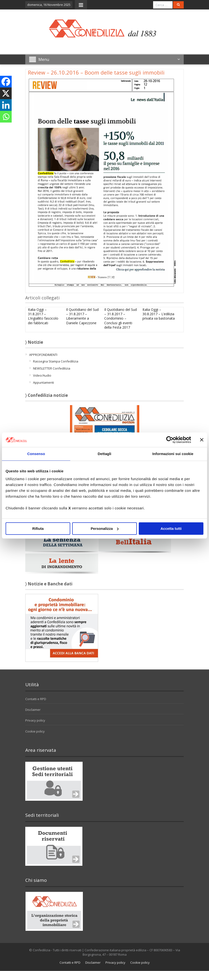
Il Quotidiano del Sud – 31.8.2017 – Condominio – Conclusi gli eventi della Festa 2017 (120, 318)
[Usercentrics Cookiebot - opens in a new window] (169, 439)
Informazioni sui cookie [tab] (172, 454)
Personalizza (105, 528)
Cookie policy (35, 731)
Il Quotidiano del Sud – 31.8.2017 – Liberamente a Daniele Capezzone (82, 316)
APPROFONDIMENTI (43, 354)
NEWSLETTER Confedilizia (51, 368)
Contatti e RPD (35, 699)
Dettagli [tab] (104, 454)
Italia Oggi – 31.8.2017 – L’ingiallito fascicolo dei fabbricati (43, 316)
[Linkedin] (6, 105)
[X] (6, 93)
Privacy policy (35, 720)
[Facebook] (6, 81)
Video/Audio (42, 375)
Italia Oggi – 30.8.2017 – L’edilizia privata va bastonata (158, 314)
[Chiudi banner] (201, 439)
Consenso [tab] (36, 454)
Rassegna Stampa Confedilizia (55, 361)
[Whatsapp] (6, 117)
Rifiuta (38, 528)
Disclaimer (33, 709)
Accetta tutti (171, 528)
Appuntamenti (43, 382)
